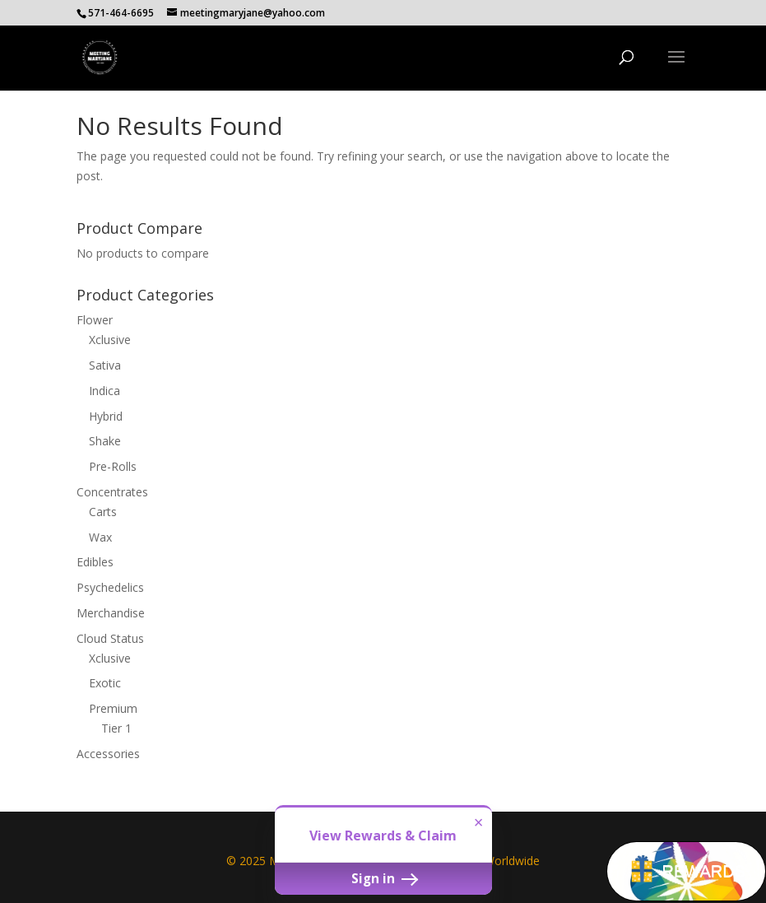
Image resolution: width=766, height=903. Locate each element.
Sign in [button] (383, 878)
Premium (113, 708)
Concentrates (112, 492)
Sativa (105, 365)
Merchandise (111, 613)
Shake (105, 441)
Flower (95, 320)
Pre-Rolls (113, 466)
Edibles (95, 562)
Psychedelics (110, 587)
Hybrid (106, 416)
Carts (103, 511)
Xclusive (110, 339)
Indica (104, 390)
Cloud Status (110, 638)
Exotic (105, 683)
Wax (100, 537)
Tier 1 (116, 728)
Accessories (108, 753)
